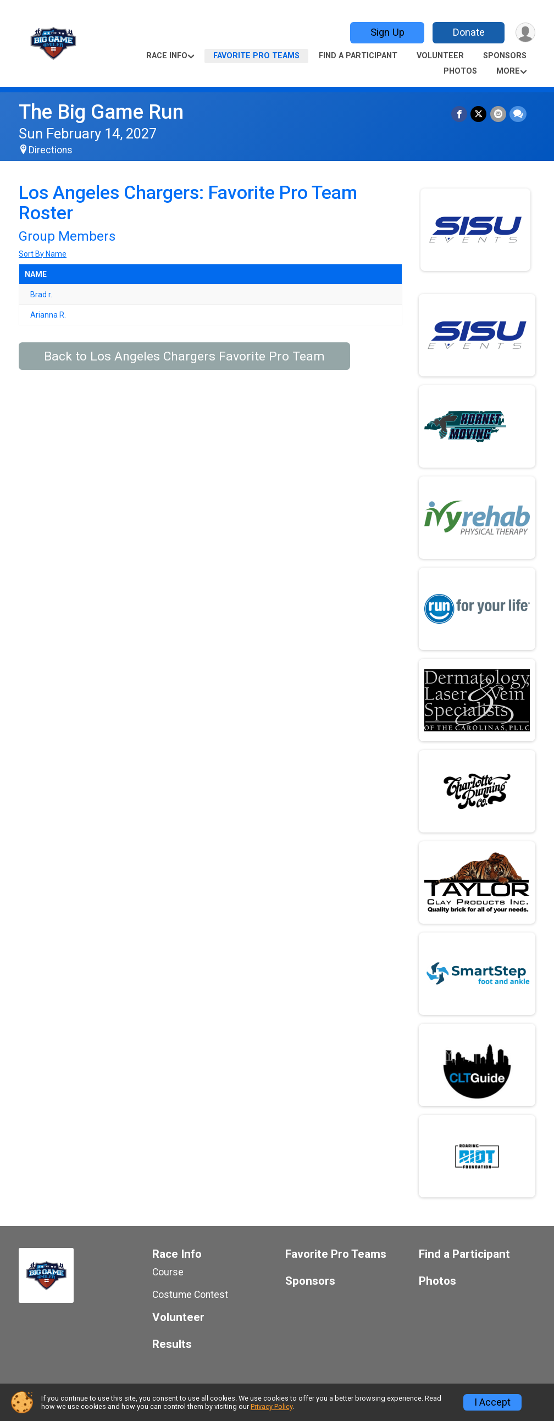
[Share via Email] (498, 114)
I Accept (492, 1402)
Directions (51, 150)
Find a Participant (358, 55)
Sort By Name (43, 253)
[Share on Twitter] (479, 114)
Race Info (166, 55)
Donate (468, 32)
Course (168, 1272)
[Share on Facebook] (460, 114)
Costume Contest (190, 1294)
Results (172, 1344)
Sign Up (387, 32)
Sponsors (505, 55)
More (508, 71)
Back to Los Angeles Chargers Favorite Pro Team (184, 356)
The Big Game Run (101, 112)
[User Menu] (525, 33)
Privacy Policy (271, 1406)
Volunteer (440, 55)
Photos (460, 71)
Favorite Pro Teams (256, 55)
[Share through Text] (518, 114)
